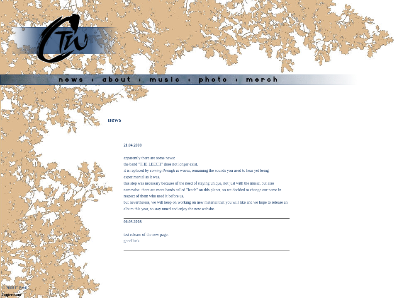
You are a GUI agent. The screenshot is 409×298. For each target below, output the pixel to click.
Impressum (11, 294)
